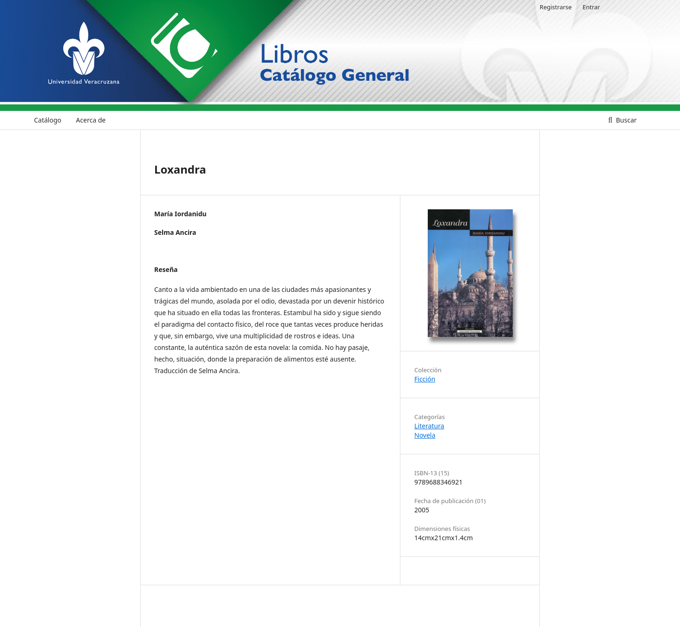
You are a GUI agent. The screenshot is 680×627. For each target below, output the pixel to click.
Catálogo (47, 120)
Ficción (424, 379)
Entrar (591, 7)
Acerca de (91, 120)
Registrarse (556, 7)
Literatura (429, 425)
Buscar (625, 120)
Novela (424, 435)
